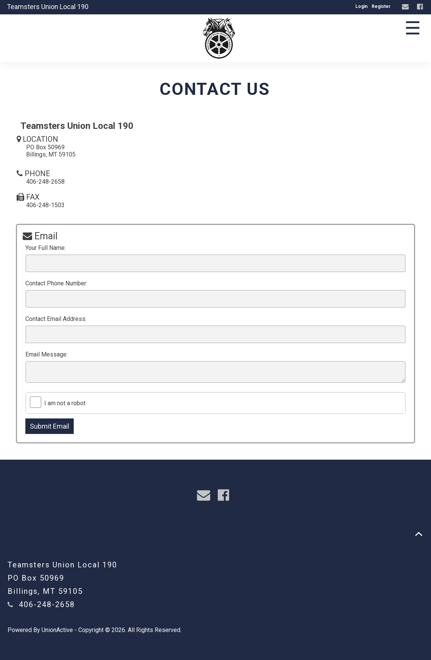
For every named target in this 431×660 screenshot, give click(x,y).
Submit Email (49, 426)
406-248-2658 (47, 604)
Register (381, 6)
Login (361, 6)
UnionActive (57, 630)
